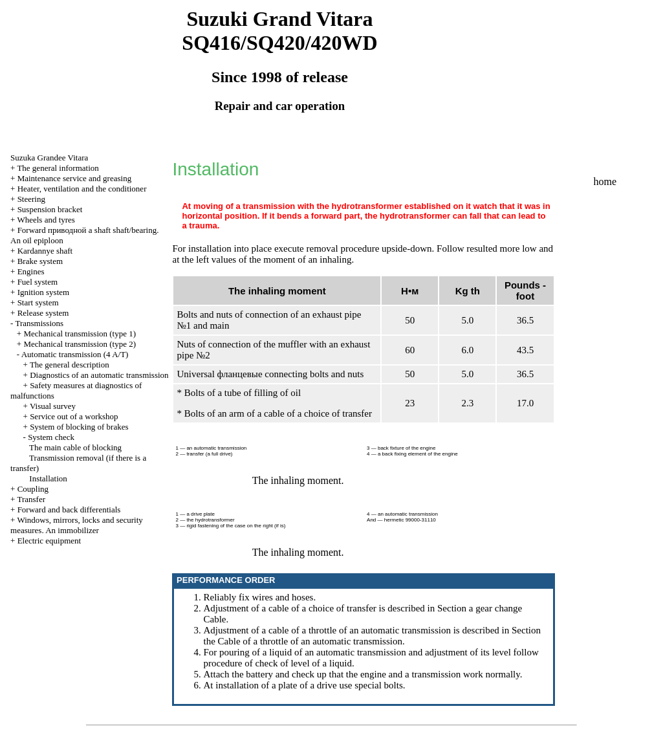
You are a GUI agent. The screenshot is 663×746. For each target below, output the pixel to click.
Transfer (31, 499)
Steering (31, 199)
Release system (43, 313)
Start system (38, 302)
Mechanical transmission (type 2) (79, 344)
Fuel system (37, 282)
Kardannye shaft (45, 251)
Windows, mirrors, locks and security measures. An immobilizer (76, 525)
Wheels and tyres (46, 220)
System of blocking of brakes (79, 427)
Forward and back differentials (69, 509)
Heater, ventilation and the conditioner (82, 188)
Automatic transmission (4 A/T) (75, 354)
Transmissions (39, 323)
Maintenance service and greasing (74, 178)
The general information (57, 168)
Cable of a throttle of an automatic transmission (310, 641)
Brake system (40, 261)
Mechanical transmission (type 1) (79, 333)
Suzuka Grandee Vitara (49, 157)
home (605, 181)
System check (51, 437)
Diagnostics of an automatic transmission (99, 375)
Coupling (33, 489)
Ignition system (43, 292)
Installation (48, 478)
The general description (69, 364)
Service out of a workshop (74, 416)
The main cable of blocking (75, 447)
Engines (31, 271)
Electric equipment (49, 540)
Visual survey (53, 406)
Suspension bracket (50, 209)
